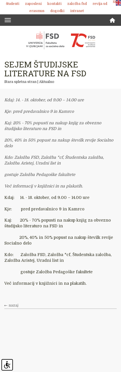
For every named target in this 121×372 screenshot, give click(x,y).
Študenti (12, 4)
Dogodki (57, 11)
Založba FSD (77, 4)
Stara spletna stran (20, 82)
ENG (116, 1)
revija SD (100, 4)
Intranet (77, 11)
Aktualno (46, 82)
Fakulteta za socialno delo (61, 40)
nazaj (13, 305)
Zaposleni (33, 4)
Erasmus (37, 11)
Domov (112, 20)
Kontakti (54, 4)
